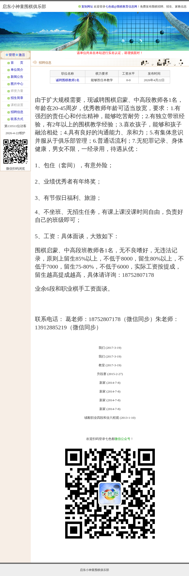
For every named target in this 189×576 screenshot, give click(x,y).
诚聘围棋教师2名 (67, 80)
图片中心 (17, 84)
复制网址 (87, 6)
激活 (22, 55)
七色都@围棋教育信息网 (121, 6)
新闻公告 (17, 77)
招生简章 (17, 98)
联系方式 (17, 119)
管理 (12, 55)
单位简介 (17, 69)
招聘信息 (17, 112)
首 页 (17, 62)
